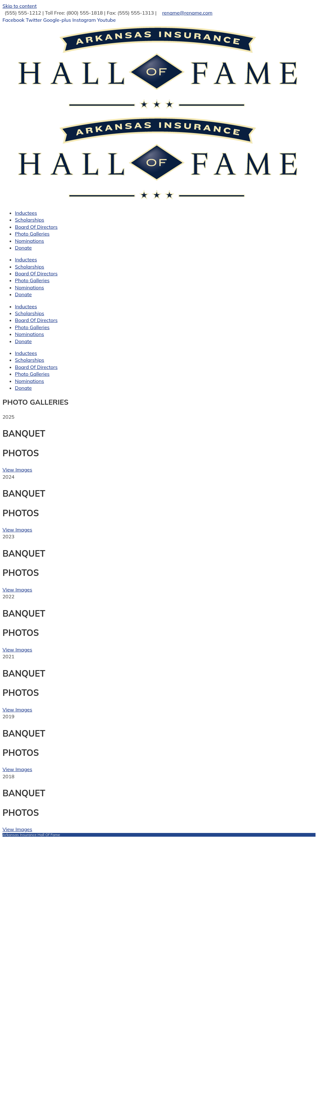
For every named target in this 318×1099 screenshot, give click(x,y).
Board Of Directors (36, 227)
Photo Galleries (32, 234)
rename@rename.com (187, 13)
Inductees (26, 213)
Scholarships (29, 220)
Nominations (29, 241)
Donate (23, 248)
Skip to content (19, 6)
